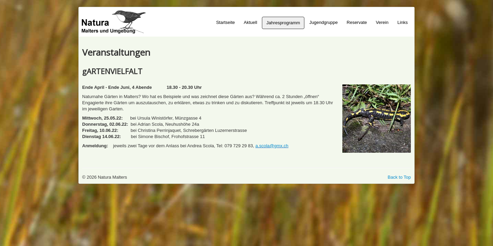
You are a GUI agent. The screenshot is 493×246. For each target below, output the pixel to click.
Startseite (225, 22)
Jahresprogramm (283, 22)
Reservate (357, 22)
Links (402, 22)
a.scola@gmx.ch (271, 145)
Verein (382, 22)
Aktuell (250, 22)
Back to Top (399, 177)
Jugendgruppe (323, 22)
